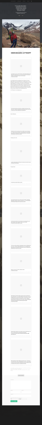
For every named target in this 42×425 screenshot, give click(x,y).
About (28, 1)
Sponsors (19, 1)
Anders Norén (22, 422)
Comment (12, 379)
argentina (12, 369)
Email (23, 390)
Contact (24, 1)
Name (12, 390)
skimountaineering (22, 369)
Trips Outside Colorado (14, 368)
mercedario (16, 369)
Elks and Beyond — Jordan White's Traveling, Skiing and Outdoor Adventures (22, 421)
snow (26, 369)
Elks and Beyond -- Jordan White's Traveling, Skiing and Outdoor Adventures (21, 8)
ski (18, 369)
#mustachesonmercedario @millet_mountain (16, 182)
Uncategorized (19, 368)
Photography (13, 1)
